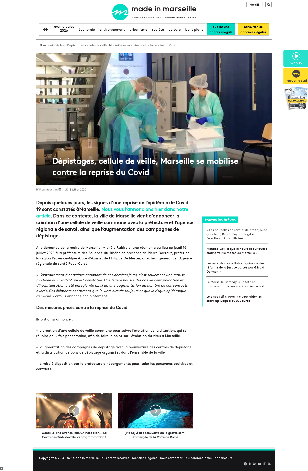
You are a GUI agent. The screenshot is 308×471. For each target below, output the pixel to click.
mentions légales (144, 457)
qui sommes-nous (198, 457)
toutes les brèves (220, 219)
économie (87, 29)
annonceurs (223, 457)
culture (175, 29)
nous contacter (171, 457)
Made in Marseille (86, 457)
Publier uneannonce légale (221, 29)
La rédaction (50, 189)
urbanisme (138, 29)
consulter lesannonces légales (253, 29)
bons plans (194, 29)
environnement (112, 29)
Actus (60, 45)
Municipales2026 (64, 28)
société (158, 29)
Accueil (46, 45)
